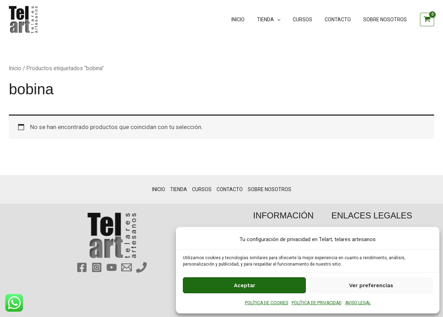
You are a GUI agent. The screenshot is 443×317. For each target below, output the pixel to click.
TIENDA (277, 19)
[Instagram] (96, 267)
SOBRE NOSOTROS (386, 19)
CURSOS (308, 19)
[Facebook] (82, 267)
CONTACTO (341, 19)
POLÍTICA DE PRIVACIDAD (317, 302)
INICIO (249, 19)
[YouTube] (111, 267)
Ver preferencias (371, 285)
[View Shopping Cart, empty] (427, 19)
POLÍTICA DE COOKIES (266, 302)
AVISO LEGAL (358, 302)
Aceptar (244, 285)
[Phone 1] (141, 267)
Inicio (15, 68)
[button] (285, 19)
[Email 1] (126, 267)
